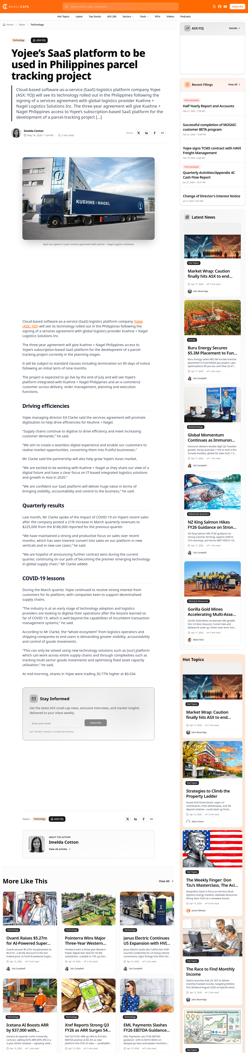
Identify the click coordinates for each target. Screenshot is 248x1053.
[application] (212, 56)
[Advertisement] (88, 278)
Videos (170, 16)
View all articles (60, 849)
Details (235, 28)
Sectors (128, 16)
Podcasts (185, 16)
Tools (144, 16)
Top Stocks (95, 16)
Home (8, 24)
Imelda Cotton (34, 131)
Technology (18, 40)
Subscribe (237, 6)
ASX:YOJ (39, 40)
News (22, 24)
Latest (79, 16)
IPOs (157, 16)
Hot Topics (63, 16)
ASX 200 (111, 16)
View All (166, 881)
